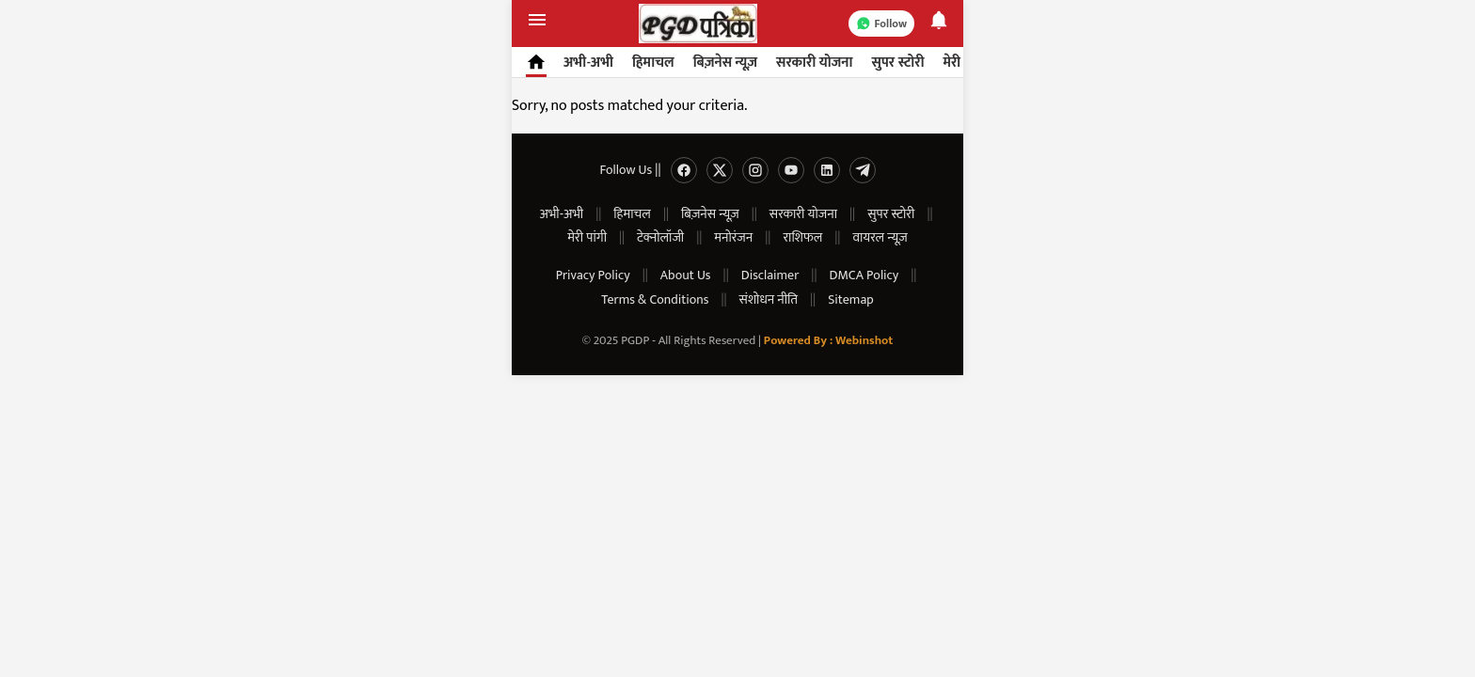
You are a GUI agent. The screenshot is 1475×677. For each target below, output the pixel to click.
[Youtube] (791, 170)
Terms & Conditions (654, 299)
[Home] (533, 62)
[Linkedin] (827, 170)
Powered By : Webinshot (828, 340)
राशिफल (802, 237)
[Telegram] (862, 170)
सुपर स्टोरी (897, 62)
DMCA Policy (864, 275)
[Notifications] (938, 24)
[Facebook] (684, 170)
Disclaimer (770, 275)
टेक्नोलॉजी (660, 237)
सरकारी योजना (814, 62)
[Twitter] (719, 170)
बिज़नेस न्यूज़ (725, 62)
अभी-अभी (588, 62)
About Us (685, 275)
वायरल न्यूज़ (879, 237)
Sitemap (850, 299)
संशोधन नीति (768, 299)
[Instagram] (755, 170)
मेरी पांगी (587, 237)
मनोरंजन (733, 237)
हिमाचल (653, 62)
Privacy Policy (593, 275)
